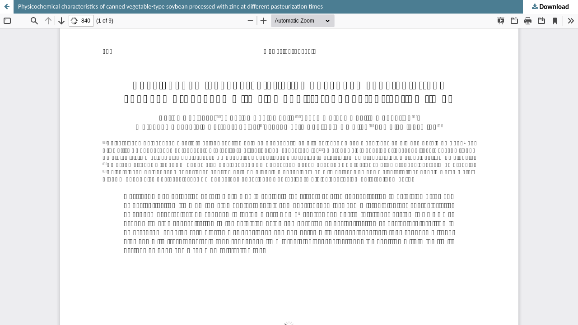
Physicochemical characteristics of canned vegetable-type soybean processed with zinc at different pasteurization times (170, 6)
